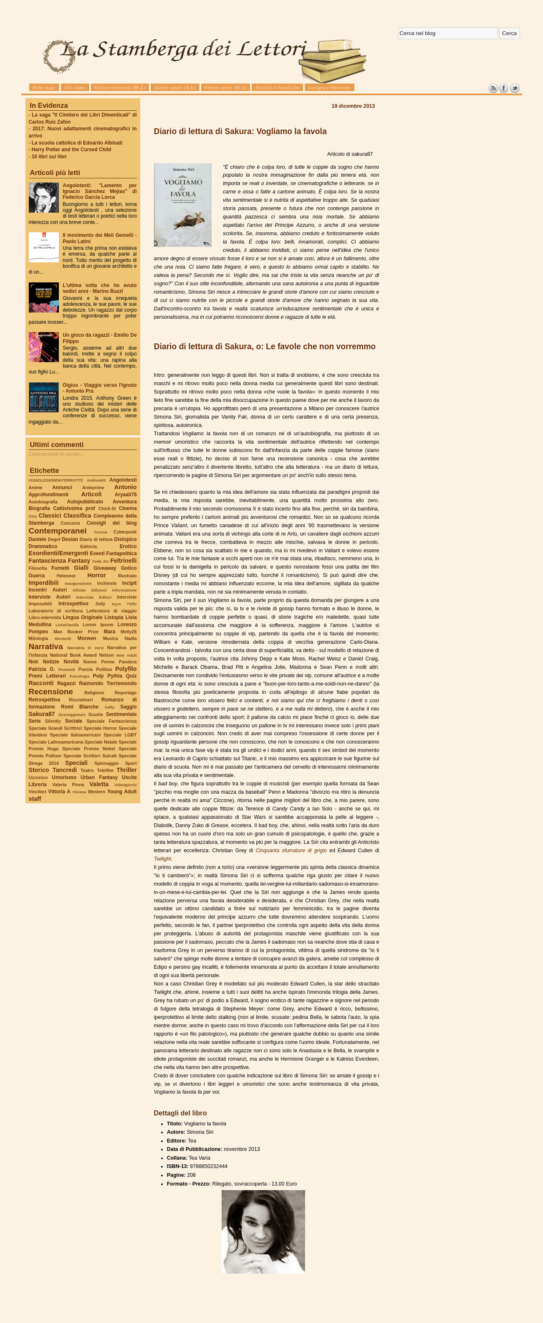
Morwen (87, 638)
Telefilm (105, 770)
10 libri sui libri (49, 157)
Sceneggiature (72, 714)
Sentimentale (121, 714)
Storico (39, 770)
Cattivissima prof (74, 508)
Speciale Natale (101, 741)
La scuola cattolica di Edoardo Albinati (77, 143)
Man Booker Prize (75, 631)
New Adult (126, 655)
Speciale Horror (100, 728)
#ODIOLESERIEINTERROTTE (56, 480)
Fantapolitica (121, 553)
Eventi (97, 553)
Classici (50, 515)
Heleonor (66, 575)
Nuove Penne (98, 661)
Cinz (33, 516)
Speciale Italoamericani (75, 734)
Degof (54, 539)
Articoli (91, 494)
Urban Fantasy (99, 777)
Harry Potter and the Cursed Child (71, 149)
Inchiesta (106, 583)
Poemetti (66, 669)
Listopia (113, 617)
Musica (110, 638)
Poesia (85, 669)
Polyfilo (125, 668)
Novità (71, 662)
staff (35, 798)
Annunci (62, 487)
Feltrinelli (123, 560)
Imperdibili (44, 582)
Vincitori (37, 791)
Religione (94, 692)
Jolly (100, 603)
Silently (53, 721)
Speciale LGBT (120, 734)
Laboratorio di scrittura (56, 610)
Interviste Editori (93, 597)
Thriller (126, 770)
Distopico (125, 539)
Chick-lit (107, 508)
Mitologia (38, 638)
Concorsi (70, 523)
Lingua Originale (83, 617)
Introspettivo (73, 604)
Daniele (37, 539)
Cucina (100, 532)
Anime (36, 487)
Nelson (106, 655)
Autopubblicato (85, 502)
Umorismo (64, 777)
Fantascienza (47, 560)
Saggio (128, 707)
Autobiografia (43, 501)
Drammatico (43, 546)
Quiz (131, 676)
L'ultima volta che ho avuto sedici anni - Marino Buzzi (99, 288)
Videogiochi (125, 784)
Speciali (76, 762)
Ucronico (38, 777)
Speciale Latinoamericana (56, 741)
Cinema (128, 508)
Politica (104, 669)
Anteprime (93, 487)
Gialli (81, 567)
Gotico (129, 568)
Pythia (114, 676)
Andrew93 (96, 480)
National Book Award (73, 655)
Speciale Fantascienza (111, 721)
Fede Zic (100, 561)
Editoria (88, 546)
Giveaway (104, 568)
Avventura (124, 502)
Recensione (51, 691)
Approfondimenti (48, 495)
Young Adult (122, 792)
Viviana (79, 792)
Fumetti (60, 568)
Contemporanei (58, 530)
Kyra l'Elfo (124, 604)
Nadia (130, 638)
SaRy (110, 707)
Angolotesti (122, 480)
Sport (131, 763)
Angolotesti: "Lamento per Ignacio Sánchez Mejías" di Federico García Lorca (99, 191)
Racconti (41, 683)
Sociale (73, 721)
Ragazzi (66, 683)
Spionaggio (106, 763)
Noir (34, 662)
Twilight (162, 859)
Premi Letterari (47, 676)
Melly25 (129, 631)
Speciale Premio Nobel (88, 748)
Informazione (124, 590)
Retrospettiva (45, 700)
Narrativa (46, 646)
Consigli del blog (111, 523)
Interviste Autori (50, 597)
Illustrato (127, 575)
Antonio (125, 487)
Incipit (129, 583)
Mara (110, 632)
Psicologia (79, 676)
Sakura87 (42, 714)
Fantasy (79, 560)
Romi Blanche (79, 707)
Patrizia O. (42, 669)
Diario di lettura (96, 539)
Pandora (128, 661)
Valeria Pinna (68, 784)
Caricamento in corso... (56, 454)
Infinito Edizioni (89, 590)
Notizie (51, 662)
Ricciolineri (81, 699)
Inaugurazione (78, 583)
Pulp (98, 676)
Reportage (126, 692)
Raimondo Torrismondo (107, 683)
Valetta (99, 784)
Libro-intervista (45, 617)
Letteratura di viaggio (111, 610)
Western (97, 791)
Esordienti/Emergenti (58, 553)
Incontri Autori (48, 590)
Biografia (39, 508)
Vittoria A (59, 792)
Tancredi (65, 770)
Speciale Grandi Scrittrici (55, 728)
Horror (96, 575)
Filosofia (38, 568)
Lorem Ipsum (98, 624)
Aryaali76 (126, 495)
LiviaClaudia (67, 624)
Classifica (77, 515)
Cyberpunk (125, 531)
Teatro (87, 770)
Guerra (37, 576)
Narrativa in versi (85, 647)
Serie (35, 721)
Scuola (95, 714)
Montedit (63, 638)
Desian (70, 539)
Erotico (128, 546)
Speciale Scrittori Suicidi (90, 755)
